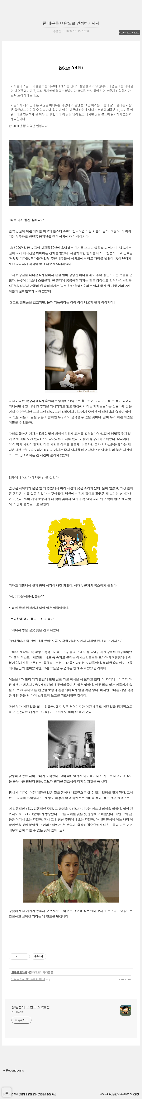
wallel (136, 1094)
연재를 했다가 (19, 972)
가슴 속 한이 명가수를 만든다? (28, 979)
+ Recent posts (13, 1070)
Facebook (31, 1094)
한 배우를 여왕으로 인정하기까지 (71, 23)
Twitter (21, 1094)
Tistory (114, 1094)
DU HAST (17, 1012)
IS (30, 972)
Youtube (42, 1094)
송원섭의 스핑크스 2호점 (31, 1007)
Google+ (51, 1094)
